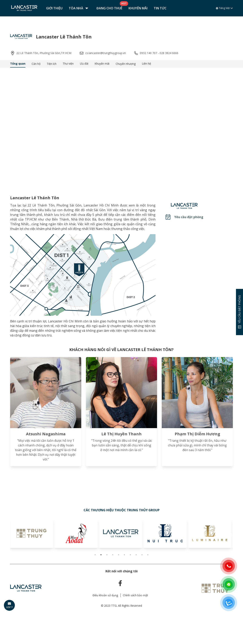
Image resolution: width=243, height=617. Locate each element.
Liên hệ (146, 63)
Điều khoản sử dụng (105, 595)
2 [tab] (101, 555)
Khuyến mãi (138, 8)
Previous (12, 535)
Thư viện (68, 63)
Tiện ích (51, 64)
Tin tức (160, 8)
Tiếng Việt (224, 8)
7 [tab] (130, 555)
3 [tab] (107, 555)
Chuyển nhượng (126, 64)
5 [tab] (119, 555)
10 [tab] (148, 555)
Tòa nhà (79, 8)
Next (231, 535)
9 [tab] (142, 555)
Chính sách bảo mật (135, 595)
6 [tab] (124, 555)
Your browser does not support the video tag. (121, 128)
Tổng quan (17, 63)
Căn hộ (36, 64)
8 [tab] (136, 555)
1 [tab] (95, 555)
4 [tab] (113, 555)
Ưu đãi (84, 63)
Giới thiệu (54, 8)
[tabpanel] (32, 533)
